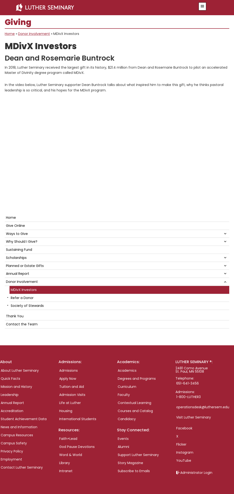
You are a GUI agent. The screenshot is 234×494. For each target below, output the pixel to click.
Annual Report (17, 273)
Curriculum (127, 386)
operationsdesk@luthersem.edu (202, 407)
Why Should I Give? (21, 241)
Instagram (184, 452)
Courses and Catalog (135, 410)
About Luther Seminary (20, 370)
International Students (77, 419)
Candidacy (127, 419)
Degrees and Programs (137, 378)
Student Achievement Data (24, 419)
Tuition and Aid (71, 386)
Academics (127, 370)
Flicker (181, 444)
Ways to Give (17, 233)
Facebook (184, 428)
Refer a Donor (22, 297)
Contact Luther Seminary (22, 467)
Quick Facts (10, 378)
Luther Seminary (98, 7)
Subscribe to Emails (134, 471)
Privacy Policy (12, 451)
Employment (11, 459)
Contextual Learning (134, 402)
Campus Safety (14, 443)
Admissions (68, 370)
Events (123, 438)
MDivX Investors (24, 289)
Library (64, 463)
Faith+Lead (68, 438)
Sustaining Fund (19, 249)
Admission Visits (72, 394)
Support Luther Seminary (138, 454)
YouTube (183, 460)
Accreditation (12, 410)
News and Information (19, 427)
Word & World (70, 454)
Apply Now (67, 378)
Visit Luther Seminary (193, 417)
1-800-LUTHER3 (188, 396)
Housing (65, 410)
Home (10, 33)
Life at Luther (70, 402)
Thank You (15, 316)
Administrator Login (196, 472)
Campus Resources (17, 435)
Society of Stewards (27, 305)
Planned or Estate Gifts (25, 265)
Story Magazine (130, 463)
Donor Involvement (34, 33)
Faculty (124, 394)
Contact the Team (22, 324)
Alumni (123, 446)
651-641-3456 (187, 383)
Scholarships (16, 257)
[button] (202, 6)
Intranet (66, 471)
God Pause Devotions (77, 446)
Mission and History (16, 386)
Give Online (15, 225)
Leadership (10, 394)
